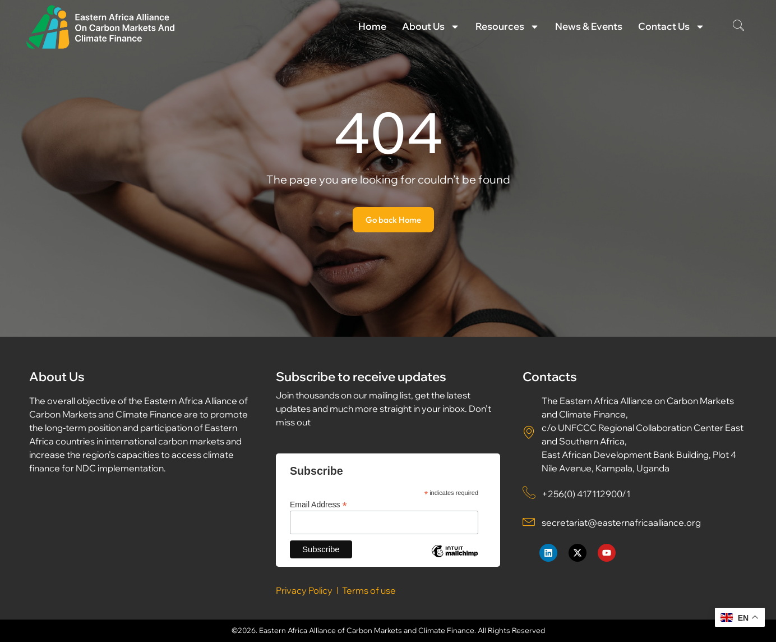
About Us (431, 26)
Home (372, 26)
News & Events (588, 26)
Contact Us (671, 26)
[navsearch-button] (738, 26)
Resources (507, 26)
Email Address (318, 504)
